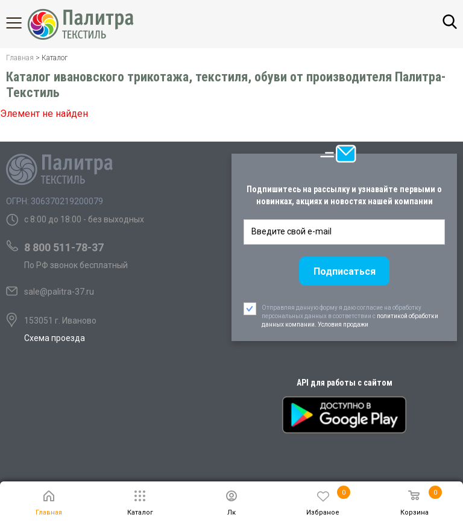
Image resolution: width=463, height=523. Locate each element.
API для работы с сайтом (344, 382)
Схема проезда (54, 338)
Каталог (24, 22)
